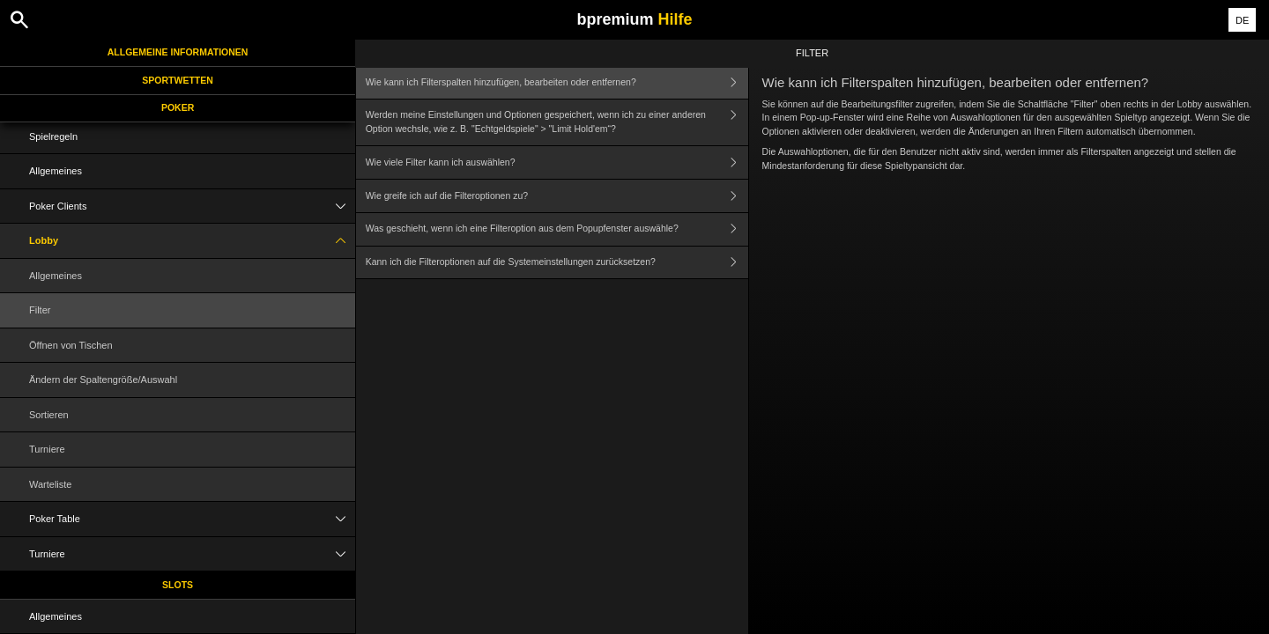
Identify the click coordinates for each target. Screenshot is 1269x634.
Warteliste (50, 484)
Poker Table (192, 519)
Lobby (192, 241)
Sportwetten (177, 80)
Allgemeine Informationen (178, 52)
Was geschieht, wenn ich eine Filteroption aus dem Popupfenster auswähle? (557, 229)
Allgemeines (55, 171)
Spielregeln (53, 136)
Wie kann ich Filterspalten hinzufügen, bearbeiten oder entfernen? (557, 82)
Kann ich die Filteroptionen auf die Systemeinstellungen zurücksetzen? (557, 263)
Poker (177, 107)
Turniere (47, 449)
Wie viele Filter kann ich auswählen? (557, 162)
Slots (177, 584)
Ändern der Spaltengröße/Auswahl (103, 379)
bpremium (634, 19)
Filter (39, 310)
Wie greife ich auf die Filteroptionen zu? (557, 196)
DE (1242, 20)
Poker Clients (192, 206)
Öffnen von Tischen (71, 345)
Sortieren (49, 414)
